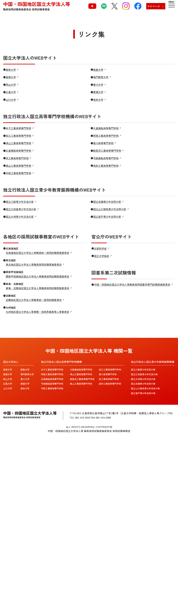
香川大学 (25, 379)
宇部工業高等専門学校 (52, 388)
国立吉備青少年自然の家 (143, 383)
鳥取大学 (7, 369)
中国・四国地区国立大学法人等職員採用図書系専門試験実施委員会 (132, 284)
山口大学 (7, 388)
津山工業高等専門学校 (81, 374)
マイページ (153, 6)
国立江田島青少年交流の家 (144, 374)
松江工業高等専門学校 (110, 369)
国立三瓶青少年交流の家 (143, 369)
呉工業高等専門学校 (109, 379)
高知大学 (25, 388)
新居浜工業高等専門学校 (82, 379)
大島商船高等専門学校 (81, 369)
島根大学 (7, 374)
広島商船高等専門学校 (52, 379)
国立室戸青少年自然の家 (143, 393)
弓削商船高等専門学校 (52, 383)
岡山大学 (7, 379)
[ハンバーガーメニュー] (171, 5)
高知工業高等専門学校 (110, 383)
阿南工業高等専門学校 (52, 374)
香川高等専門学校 (108, 374)
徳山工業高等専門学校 (81, 383)
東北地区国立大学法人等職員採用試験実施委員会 (34, 264)
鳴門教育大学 (27, 374)
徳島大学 (25, 369)
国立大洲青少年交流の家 (143, 379)
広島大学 (7, 383)
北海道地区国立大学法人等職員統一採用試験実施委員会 (37, 253)
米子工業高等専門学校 (52, 369)
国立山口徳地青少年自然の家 (145, 388)
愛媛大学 (25, 383)
